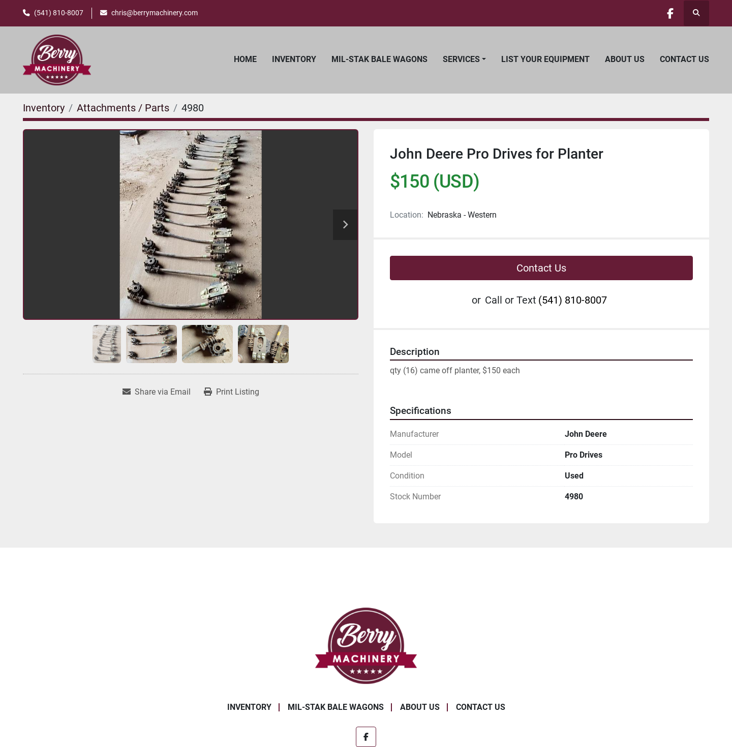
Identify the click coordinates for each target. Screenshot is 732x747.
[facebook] (670, 13)
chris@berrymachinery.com (154, 13)
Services (461, 59)
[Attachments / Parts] (123, 108)
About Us (625, 59)
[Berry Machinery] (366, 645)
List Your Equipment (545, 59)
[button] (464, 59)
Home (245, 59)
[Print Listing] (231, 392)
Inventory (294, 59)
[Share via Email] (156, 392)
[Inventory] (44, 108)
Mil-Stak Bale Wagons (379, 59)
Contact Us (684, 59)
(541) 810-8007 (58, 13)
